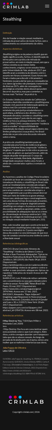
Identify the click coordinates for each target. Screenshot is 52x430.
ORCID (11, 351)
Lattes (5, 351)
